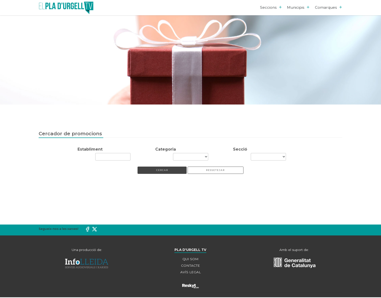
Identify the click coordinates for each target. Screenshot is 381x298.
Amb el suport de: (294, 250)
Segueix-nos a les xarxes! (58, 229)
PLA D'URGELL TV (190, 250)
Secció (240, 149)
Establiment (90, 149)
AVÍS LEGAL (190, 273)
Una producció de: (86, 250)
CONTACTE (190, 266)
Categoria (165, 149)
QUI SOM (190, 260)
